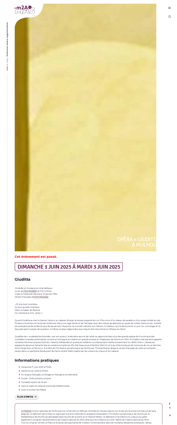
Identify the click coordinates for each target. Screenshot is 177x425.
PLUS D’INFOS (25, 396)
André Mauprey (40, 297)
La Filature (26, 411)
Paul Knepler (30, 291)
